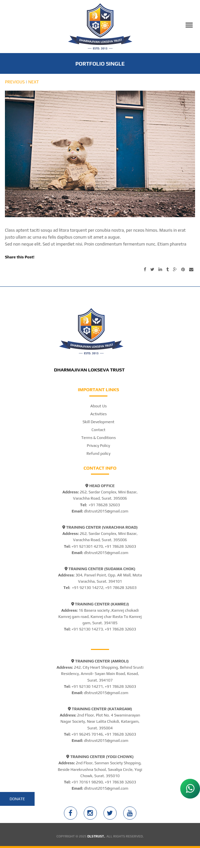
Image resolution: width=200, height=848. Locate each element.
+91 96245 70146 (87, 734)
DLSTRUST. (96, 836)
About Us (98, 406)
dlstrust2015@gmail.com (106, 511)
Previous (15, 81)
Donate (17, 799)
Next (33, 81)
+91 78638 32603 (120, 782)
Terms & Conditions (98, 437)
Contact (98, 429)
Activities (98, 414)
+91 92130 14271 (87, 686)
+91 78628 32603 (104, 505)
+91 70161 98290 (87, 782)
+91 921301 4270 (87, 546)
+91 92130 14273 (87, 629)
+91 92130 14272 (87, 587)
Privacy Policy (98, 445)
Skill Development (99, 422)
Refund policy (99, 453)
